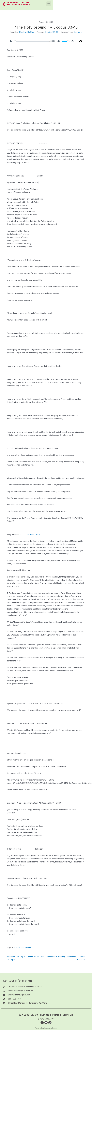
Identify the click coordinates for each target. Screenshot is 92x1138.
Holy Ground (19, 947)
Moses (28, 947)
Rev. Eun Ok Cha (26, 32)
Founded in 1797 (46, 1018)
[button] (88, 3)
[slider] (31, 41)
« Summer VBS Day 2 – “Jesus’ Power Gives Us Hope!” (25, 958)
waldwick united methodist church (35, 2)
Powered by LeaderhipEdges (46, 1028)
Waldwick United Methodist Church (46, 1014)
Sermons (78, 32)
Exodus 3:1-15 (51, 32)
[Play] (11, 41)
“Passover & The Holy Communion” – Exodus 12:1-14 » (66, 958)
